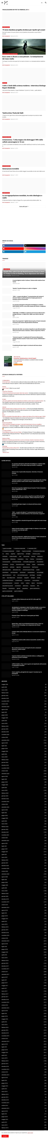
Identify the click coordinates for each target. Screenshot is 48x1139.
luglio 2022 (24, 813)
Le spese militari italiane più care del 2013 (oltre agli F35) (26, 599)
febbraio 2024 (24, 760)
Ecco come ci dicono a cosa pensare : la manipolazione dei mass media (22, 58)
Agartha (13, 553)
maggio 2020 (24, 885)
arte (14, 575)
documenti (39, 583)
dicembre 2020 (24, 865)
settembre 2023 (24, 774)
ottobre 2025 (24, 704)
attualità (39, 575)
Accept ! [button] (5, 1136)
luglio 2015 (24, 1047)
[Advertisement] (24, 224)
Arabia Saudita (13, 556)
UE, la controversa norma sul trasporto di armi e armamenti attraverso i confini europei (26, 648)
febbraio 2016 (24, 1027)
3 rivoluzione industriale (39, 551)
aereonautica (40, 564)
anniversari (22, 572)
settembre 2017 (24, 974)
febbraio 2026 (24, 693)
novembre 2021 (24, 835)
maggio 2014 (24, 1086)
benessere (19, 577)
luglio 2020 (24, 879)
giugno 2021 (24, 849)
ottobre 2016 (24, 1005)
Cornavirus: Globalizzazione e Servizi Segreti (25, 358)
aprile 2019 (24, 921)
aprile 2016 (24, 1022)
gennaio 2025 (24, 729)
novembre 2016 (24, 1002)
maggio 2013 (24, 1119)
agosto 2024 (24, 743)
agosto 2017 (24, 977)
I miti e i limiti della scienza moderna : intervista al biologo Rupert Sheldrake (24, 87)
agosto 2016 (24, 1011)
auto (4, 577)
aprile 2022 (24, 821)
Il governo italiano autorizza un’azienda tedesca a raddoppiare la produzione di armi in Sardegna (28, 656)
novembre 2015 (24, 1036)
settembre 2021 (24, 840)
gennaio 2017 (24, 997)
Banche (33, 556)
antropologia (40, 572)
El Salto (4, 399)
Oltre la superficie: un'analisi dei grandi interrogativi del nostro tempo (29, 520)
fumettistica (12, 588)
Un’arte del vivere (6, 382)
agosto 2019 (24, 910)
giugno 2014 (24, 1083)
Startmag (4, 446)
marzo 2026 (24, 690)
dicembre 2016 (24, 999)
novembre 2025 (24, 701)
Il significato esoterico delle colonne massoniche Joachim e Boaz (28, 639)
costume (16, 583)
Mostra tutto (6, 452)
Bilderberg (12, 559)
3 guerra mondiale (26, 551)
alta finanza (35, 567)
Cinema (32, 559)
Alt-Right (28, 553)
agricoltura (5, 567)
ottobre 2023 (24, 771)
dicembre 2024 (24, 732)
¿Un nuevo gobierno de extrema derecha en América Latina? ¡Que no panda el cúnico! (22, 400)
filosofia (4, 588)
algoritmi (18, 567)
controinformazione (7, 583)
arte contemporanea (23, 575)
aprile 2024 (24, 754)
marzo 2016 (24, 1024)
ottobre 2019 (24, 905)
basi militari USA (11, 577)
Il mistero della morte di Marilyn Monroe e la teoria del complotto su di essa (29, 632)
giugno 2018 (24, 949)
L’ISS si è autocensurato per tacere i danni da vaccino (15, 393)
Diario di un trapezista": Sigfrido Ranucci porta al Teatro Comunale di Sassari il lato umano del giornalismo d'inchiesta (29, 321)
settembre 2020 (24, 874)
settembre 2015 (24, 1041)
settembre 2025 (24, 707)
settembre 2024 (24, 740)
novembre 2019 (24, 902)
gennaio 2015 (24, 1063)
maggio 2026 (24, 684)
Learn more (30, 1132)
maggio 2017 (24, 985)
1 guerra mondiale (7, 548)
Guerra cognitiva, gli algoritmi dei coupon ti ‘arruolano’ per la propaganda (27, 672)
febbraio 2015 (24, 1061)
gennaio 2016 (24, 1030)
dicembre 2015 (24, 1033)
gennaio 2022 (24, 829)
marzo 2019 (24, 924)
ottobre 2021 (24, 838)
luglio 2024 (24, 746)
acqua (33, 564)
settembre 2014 (24, 1075)
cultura (27, 583)
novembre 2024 (24, 734)
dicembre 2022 (24, 799)
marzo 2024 (24, 757)
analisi (37, 569)
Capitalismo (20, 559)
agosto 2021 (24, 843)
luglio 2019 (24, 913)
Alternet (4, 407)
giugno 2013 (24, 1117)
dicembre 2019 (24, 899)
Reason (4, 386)
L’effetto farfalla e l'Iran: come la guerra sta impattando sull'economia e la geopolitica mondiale (29, 664)
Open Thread (5, 388)
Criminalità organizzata (29, 561)
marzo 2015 (24, 1058)
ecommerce (18, 585)
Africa (7, 553)
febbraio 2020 (24, 893)
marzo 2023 (24, 790)
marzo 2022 (24, 824)
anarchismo (5, 572)
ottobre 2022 (24, 804)
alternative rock (16, 569)
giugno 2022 (24, 815)
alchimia (12, 567)
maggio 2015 (24, 1052)
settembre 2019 (24, 907)
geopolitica (25, 588)
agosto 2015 (24, 1044)
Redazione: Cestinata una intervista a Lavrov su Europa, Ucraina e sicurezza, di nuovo (23, 440)
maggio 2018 (24, 952)
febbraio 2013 (24, 1128)
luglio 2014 (24, 1080)
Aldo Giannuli (17, 356)
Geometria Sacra (20, 564)
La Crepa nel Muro (6, 430)
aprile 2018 (24, 955)
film (38, 585)
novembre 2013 (24, 1103)
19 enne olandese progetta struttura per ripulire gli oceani (23, 30)
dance (33, 583)
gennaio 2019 (24, 930)
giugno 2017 (24, 983)
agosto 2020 (24, 877)
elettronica (25, 585)
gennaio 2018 (24, 963)
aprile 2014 (24, 1089)
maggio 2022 (24, 818)
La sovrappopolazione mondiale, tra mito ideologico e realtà (22, 197)
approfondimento (7, 575)
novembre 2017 (24, 969)
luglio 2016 (24, 1013)
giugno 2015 (24, 1050)
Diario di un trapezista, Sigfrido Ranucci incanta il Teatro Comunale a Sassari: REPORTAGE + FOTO (29, 488)
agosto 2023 (24, 776)
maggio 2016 (24, 1019)
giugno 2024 (24, 748)
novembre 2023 (24, 768)
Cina (27, 559)
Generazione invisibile (10, 169)
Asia (20, 556)
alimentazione (26, 567)
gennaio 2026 (24, 695)
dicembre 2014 (24, 1066)
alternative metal (7, 569)
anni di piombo (14, 572)
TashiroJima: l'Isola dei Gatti (12, 113)
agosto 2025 (24, 709)
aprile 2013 (24, 1122)
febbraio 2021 (24, 860)
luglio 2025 (24, 712)
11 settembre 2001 (31, 548)
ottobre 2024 (24, 737)
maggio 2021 (24, 852)
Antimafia (5, 556)
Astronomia (26, 556)
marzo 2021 (24, 857)
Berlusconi (40, 556)
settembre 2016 (24, 1008)
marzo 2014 (24, 1091)
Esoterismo (5, 564)
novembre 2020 (24, 868)
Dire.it (3, 415)
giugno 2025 (24, 715)
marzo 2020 (24, 891)
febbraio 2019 (24, 927)
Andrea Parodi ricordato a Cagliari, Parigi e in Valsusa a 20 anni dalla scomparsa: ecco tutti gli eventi (29, 529)
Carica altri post (23, 206)
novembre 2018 (24, 935)
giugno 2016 (24, 1016)
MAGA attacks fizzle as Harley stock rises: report (14, 408)
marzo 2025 (24, 723)
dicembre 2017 (24, 966)
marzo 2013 (24, 1125)
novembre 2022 (24, 801)
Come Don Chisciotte (7, 391)
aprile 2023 (24, 787)
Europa (12, 564)
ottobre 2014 (24, 1072)
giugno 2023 (24, 782)
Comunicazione (6, 561)
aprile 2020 (24, 888)
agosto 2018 (24, 944)
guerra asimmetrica (35, 588)
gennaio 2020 (24, 896)
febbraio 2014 (24, 1094)
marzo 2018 (24, 958)
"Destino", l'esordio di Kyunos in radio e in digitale (25, 288)
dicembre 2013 (24, 1100)
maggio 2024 (24, 751)
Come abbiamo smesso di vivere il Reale (11, 432)
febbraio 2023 (24, 793)
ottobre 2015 (24, 1038)
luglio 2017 (24, 980)
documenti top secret (8, 585)
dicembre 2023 (24, 765)
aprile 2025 (24, 720)
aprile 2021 (24, 854)
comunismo (27, 580)
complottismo (18, 580)
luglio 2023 (24, 779)
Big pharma (5, 559)
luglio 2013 (24, 1114)
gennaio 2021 (24, 863)
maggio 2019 (24, 919)
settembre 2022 (24, 807)
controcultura (35, 580)
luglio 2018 (24, 946)
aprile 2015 (24, 1055)
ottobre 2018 (24, 938)
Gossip (28, 564)
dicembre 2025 (24, 698)
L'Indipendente (5, 380)
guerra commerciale (7, 591)
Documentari (40, 561)
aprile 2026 (24, 687)
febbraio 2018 (24, 960)
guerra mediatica (18, 591)
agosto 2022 (24, 810)
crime (22, 583)
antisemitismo (31, 572)
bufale (38, 577)
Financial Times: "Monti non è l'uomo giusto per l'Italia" (25, 615)
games (18, 588)
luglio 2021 (24, 846)
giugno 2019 (24, 916)
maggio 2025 (24, 718)
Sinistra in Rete (6, 438)
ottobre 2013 (24, 1105)
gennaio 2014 (24, 1097)
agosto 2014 (24, 1077)
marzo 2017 (24, 991)
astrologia (32, 575)
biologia (33, 577)
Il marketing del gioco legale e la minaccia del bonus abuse (27, 345)
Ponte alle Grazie (18, 361)
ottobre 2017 (24, 972)
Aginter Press (20, 553)
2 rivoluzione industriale (8, 551)
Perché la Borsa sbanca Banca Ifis (10, 447)
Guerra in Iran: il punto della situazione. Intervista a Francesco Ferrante (27, 472)
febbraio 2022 (24, 826)
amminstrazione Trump (28, 569)
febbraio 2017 (24, 994)
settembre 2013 (24, 1108)
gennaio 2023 (24, 796)
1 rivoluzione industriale (19, 548)
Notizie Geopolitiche (7, 422)
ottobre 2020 (24, 871)
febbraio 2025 (24, 726)
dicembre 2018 (24, 932)
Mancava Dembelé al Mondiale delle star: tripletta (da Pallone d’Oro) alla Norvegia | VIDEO (23, 416)
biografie (26, 577)
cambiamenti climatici (8, 580)
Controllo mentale (16, 561)
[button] (2, 2)
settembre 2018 (24, 941)
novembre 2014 (24, 1069)
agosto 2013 (24, 1111)
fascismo (32, 585)
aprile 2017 (24, 988)
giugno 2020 (24, 882)
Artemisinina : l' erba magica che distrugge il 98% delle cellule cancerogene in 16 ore (22, 141)
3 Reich (18, 551)
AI (3, 553)
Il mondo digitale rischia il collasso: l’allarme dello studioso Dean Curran (29, 281)
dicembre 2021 (24, 832)
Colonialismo (39, 559)
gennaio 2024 (24, 762)
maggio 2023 (24, 785)
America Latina (36, 553)
